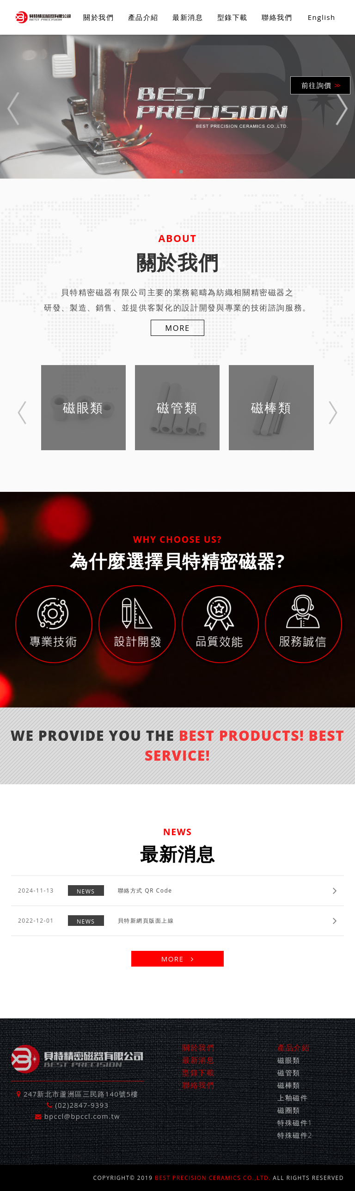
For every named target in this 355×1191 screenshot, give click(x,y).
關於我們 (98, 17)
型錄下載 (232, 17)
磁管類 (288, 1072)
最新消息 (187, 17)
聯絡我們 (277, 17)
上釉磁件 (292, 1097)
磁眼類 (288, 1060)
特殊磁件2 (294, 1135)
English (322, 17)
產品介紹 (143, 17)
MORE (177, 328)
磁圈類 (288, 1110)
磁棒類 (288, 1085)
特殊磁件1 (294, 1122)
